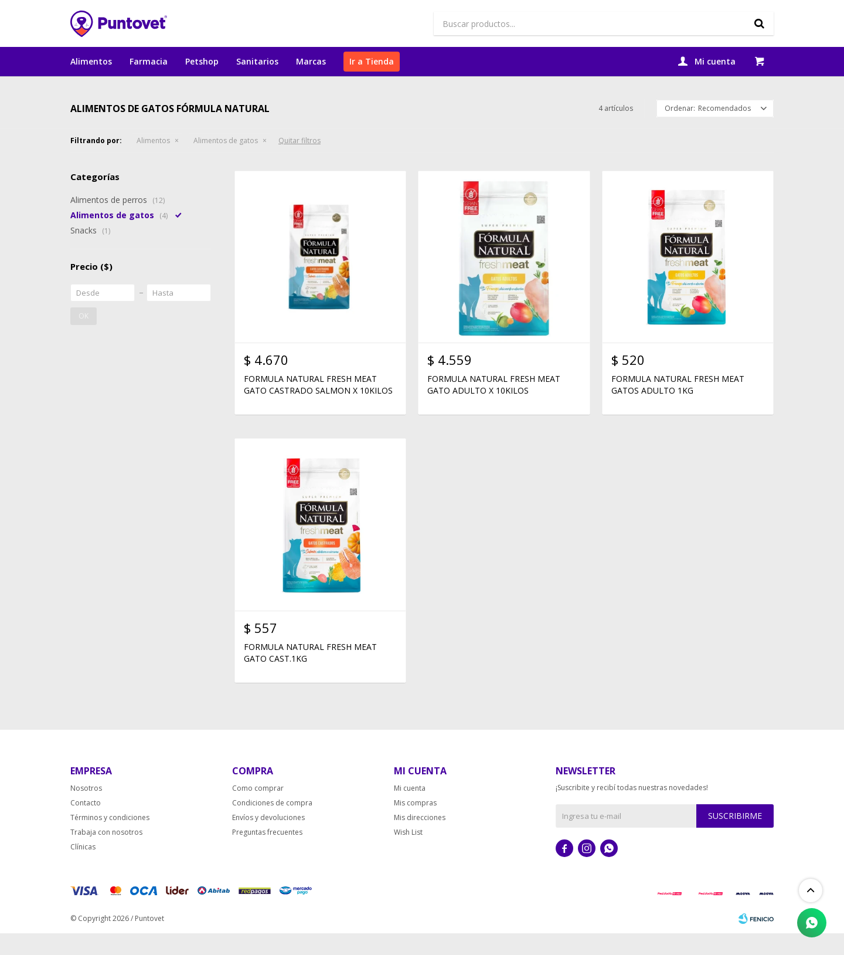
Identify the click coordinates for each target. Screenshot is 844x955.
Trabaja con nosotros (106, 854)
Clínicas (83, 868)
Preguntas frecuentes (267, 854)
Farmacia (149, 61)
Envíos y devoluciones (268, 839)
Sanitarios (257, 61)
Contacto (85, 824)
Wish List (408, 854)
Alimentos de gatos (225, 163)
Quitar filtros (299, 163)
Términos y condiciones (109, 839)
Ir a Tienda (371, 61)
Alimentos (91, 61)
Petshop (202, 61)
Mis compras (415, 824)
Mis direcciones (419, 839)
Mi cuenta (410, 810)
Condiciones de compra (272, 824)
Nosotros (86, 810)
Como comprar (258, 810)
